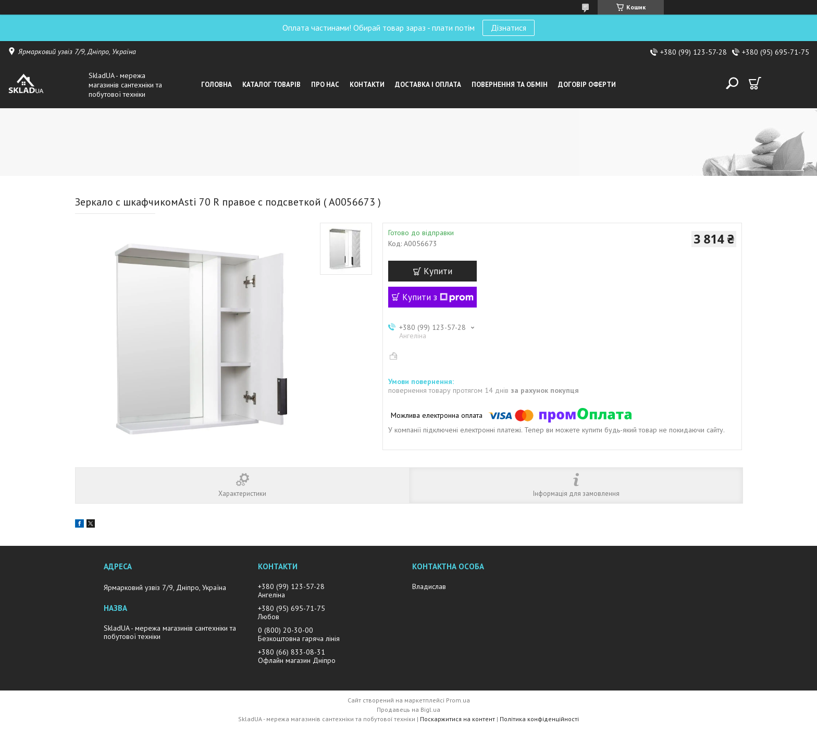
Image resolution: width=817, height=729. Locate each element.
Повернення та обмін (510, 84)
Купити (438, 271)
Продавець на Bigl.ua (408, 709)
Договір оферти (587, 84)
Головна (216, 84)
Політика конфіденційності (539, 719)
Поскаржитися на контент (457, 719)
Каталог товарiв (271, 84)
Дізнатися (508, 27)
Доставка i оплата (428, 84)
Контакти (367, 84)
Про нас (325, 84)
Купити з (438, 297)
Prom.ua (458, 700)
